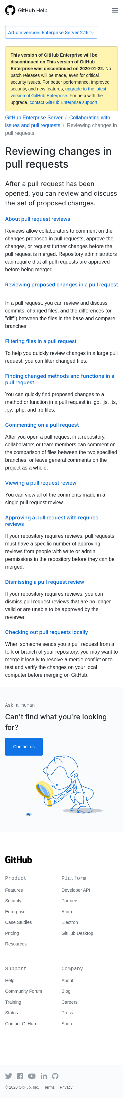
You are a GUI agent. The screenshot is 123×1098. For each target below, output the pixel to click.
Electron (70, 922)
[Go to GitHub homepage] (18, 861)
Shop (67, 1023)
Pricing (12, 933)
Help (9, 980)
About (68, 980)
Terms (49, 1087)
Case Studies (18, 922)
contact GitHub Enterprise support (63, 102)
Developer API (76, 890)
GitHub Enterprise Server (34, 117)
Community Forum (23, 991)
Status (11, 1012)
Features (14, 890)
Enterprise (15, 911)
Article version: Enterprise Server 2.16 (51, 32)
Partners (70, 900)
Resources (16, 943)
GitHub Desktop (77, 933)
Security (13, 900)
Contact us (24, 746)
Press (67, 1012)
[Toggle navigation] (115, 10)
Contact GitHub (20, 1023)
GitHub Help (33, 10)
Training (13, 1002)
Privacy (66, 1087)
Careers (70, 1002)
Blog (66, 991)
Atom (67, 911)
